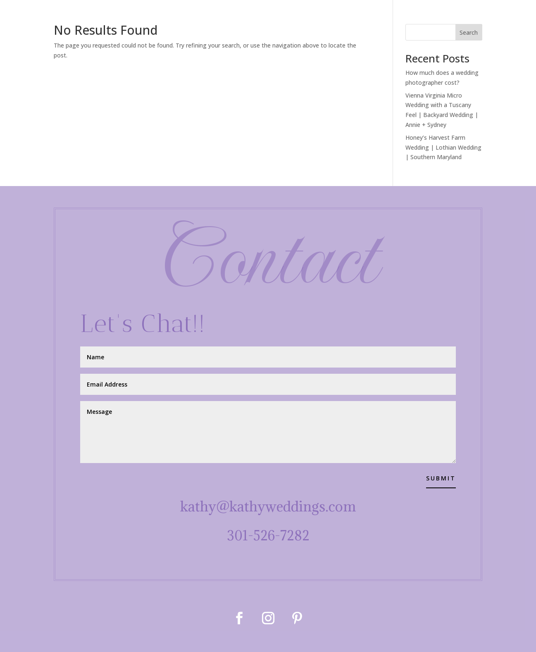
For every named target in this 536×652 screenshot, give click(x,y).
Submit (441, 478)
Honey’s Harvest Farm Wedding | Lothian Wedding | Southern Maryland (443, 147)
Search (469, 32)
